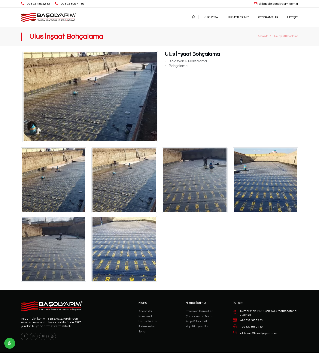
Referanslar (268, 17)
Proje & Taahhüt (196, 321)
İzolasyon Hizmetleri (199, 311)
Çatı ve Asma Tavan (199, 316)
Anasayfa (263, 36)
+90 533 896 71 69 (251, 326)
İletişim (292, 17)
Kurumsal (211, 17)
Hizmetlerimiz (238, 17)
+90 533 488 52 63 (251, 320)
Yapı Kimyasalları (197, 326)
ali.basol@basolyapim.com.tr (260, 333)
